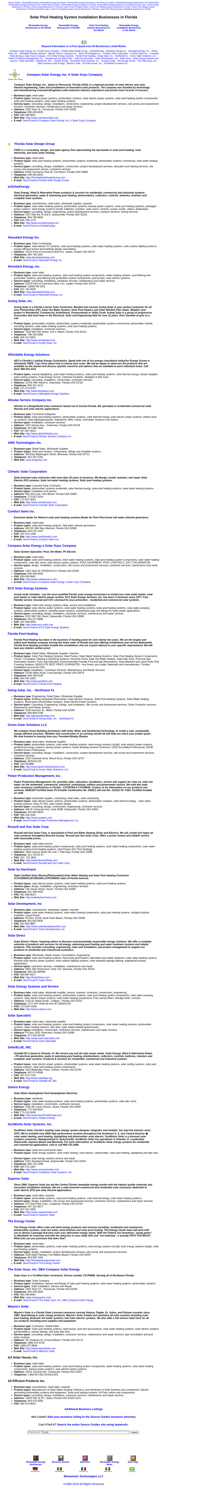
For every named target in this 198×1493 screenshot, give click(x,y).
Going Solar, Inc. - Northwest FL (112, 56)
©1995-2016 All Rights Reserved (83, 1484)
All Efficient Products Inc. (116, 63)
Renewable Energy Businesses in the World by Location (91, 3)
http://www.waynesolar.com (41, 1348)
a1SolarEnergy (97, 51)
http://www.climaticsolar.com (41, 502)
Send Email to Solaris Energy (39, 1118)
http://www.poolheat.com (39, 681)
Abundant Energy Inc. (116, 51)
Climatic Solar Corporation (115, 53)
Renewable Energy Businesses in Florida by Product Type (122, 5)
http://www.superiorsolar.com (42, 1212)
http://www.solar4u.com (38, 1009)
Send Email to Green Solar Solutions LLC (45, 769)
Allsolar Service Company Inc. (62, 53)
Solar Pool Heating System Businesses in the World (98, 28)
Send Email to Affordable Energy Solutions (46, 393)
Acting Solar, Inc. (20, 301)
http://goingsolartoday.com (40, 715)
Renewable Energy (30, 3)
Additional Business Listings (83, 1409)
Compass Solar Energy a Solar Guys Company (42, 545)
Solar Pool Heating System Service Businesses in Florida (75, 9)
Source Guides (14, 3)
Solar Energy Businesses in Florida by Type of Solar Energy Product (60, 7)
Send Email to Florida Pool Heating (42, 684)
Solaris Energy (61, 61)
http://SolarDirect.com (38, 977)
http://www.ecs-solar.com (39, 624)
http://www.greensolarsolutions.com (45, 766)
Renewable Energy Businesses (53, 3)
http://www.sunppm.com (39, 817)
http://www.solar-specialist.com (43, 1038)
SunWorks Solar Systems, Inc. (84, 61)
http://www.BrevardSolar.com (42, 860)
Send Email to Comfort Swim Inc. (41, 539)
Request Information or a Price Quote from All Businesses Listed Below (83, 46)
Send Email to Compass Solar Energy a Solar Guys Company (57, 582)
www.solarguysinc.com (38, 1297)
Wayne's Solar (74, 63)
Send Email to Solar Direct (37, 980)
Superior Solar (108, 61)
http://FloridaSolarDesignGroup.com (45, 177)
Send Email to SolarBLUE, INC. (40, 1081)
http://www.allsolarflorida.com (42, 433)
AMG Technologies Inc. (90, 53)
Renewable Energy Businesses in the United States (138, 3)
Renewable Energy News (109, 1461)
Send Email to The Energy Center (41, 1263)
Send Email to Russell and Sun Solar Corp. (46, 863)
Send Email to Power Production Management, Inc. (51, 820)
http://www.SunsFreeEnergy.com (44, 1115)
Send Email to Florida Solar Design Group (46, 180)
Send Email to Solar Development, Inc (44, 929)
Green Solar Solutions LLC (143, 56)
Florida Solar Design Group (74, 51)
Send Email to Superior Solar (39, 1215)
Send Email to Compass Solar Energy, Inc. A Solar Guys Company (59, 120)
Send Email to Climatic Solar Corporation (45, 505)
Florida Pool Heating (85, 56)
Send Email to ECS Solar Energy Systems (46, 627)
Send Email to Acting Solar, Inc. (40, 343)
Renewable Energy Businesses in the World (38, 26)
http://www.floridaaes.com (40, 391)
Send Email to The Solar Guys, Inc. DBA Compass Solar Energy (58, 1300)
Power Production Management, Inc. (26, 58)
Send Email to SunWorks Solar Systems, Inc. (47, 1172)
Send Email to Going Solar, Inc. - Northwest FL (48, 718)
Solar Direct (125, 58)
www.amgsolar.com (36, 460)
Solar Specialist (26, 61)
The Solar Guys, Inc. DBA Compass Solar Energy (44, 1269)
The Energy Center (126, 61)
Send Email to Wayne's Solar (39, 1351)
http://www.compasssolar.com (42, 117)
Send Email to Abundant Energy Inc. (43, 260)
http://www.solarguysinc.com (41, 579)
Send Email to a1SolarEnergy (39, 225)
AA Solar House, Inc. (92, 63)
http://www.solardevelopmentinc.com (46, 926)
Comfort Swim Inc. (139, 53)
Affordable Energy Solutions (32, 53)
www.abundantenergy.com (40, 257)
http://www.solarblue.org (39, 1078)
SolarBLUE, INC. (44, 61)
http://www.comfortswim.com (41, 536)
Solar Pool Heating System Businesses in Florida (110, 7)
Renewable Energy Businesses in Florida (79, 5)
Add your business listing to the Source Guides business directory (91, 1416)
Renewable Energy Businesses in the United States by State (35, 5)
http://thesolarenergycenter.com (43, 1260)
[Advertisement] (64, 131)
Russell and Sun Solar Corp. (59, 58)
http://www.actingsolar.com (40, 340)
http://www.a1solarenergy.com (42, 223)
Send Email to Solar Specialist (39, 1041)
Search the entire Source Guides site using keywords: (92, 1424)
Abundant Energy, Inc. (139, 51)
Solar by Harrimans (84, 58)
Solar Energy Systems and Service (33, 986)
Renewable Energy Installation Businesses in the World (129, 28)
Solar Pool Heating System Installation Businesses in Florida (126, 9)
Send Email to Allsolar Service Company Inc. (47, 436)
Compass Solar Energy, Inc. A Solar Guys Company (34, 51)
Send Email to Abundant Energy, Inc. (43, 294)
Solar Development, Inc (106, 58)
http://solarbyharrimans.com (41, 897)
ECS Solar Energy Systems (60, 56)
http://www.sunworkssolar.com (42, 1169)
